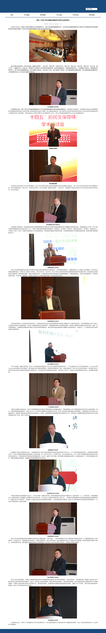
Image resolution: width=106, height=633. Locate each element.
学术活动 (75, 15)
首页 (11, 15)
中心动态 (59, 15)
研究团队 (43, 15)
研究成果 (92, 15)
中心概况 (27, 15)
